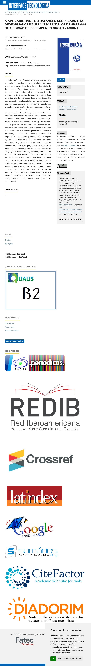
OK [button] (53, 658)
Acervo (14, 12)
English (8, 240)
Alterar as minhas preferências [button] (69, 658)
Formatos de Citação (70, 219)
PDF (62, 80)
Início (7, 12)
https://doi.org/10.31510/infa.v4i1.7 (22, 57)
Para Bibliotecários (12, 330)
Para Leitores (9, 323)
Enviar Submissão (14, 341)
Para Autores (9, 327)
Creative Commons (69, 145)
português (9, 243)
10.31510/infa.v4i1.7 (66, 205)
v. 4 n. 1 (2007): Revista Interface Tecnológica (39, 12)
